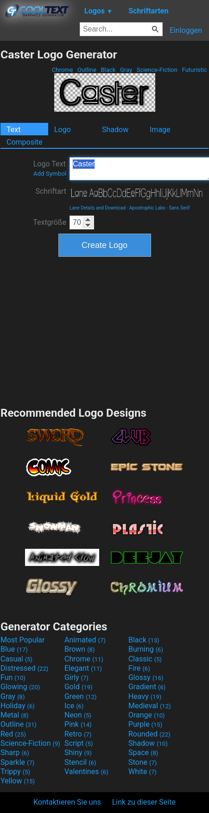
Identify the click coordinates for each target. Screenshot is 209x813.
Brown (79, 649)
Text (13, 129)
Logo (62, 129)
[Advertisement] (105, 330)
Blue (14, 649)
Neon (77, 715)
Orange (146, 715)
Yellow (17, 780)
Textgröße (49, 222)
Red (13, 734)
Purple (145, 724)
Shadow (115, 129)
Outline (87, 69)
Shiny (78, 752)
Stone (142, 762)
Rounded (149, 734)
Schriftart (50, 191)
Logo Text (49, 168)
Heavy (144, 696)
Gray (126, 69)
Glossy (146, 677)
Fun (12, 677)
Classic (145, 658)
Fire (139, 668)
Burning (145, 649)
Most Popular (22, 639)
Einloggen (186, 30)
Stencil (80, 762)
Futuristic (194, 69)
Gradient (146, 686)
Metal (14, 715)
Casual (16, 658)
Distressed (24, 668)
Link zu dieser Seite (144, 802)
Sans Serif (179, 207)
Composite (24, 142)
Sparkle (17, 762)
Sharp (14, 752)
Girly (76, 677)
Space (143, 752)
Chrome (63, 69)
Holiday (17, 705)
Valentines (86, 771)
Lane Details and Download (98, 207)
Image (160, 129)
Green (80, 696)
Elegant (83, 668)
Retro (77, 734)
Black (108, 69)
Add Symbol (49, 173)
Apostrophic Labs (147, 207)
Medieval (149, 705)
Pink (78, 724)
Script (78, 743)
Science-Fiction (157, 69)
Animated (85, 639)
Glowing (20, 686)
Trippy (15, 771)
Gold (78, 686)
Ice (73, 705)
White (142, 771)
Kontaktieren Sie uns (67, 802)
